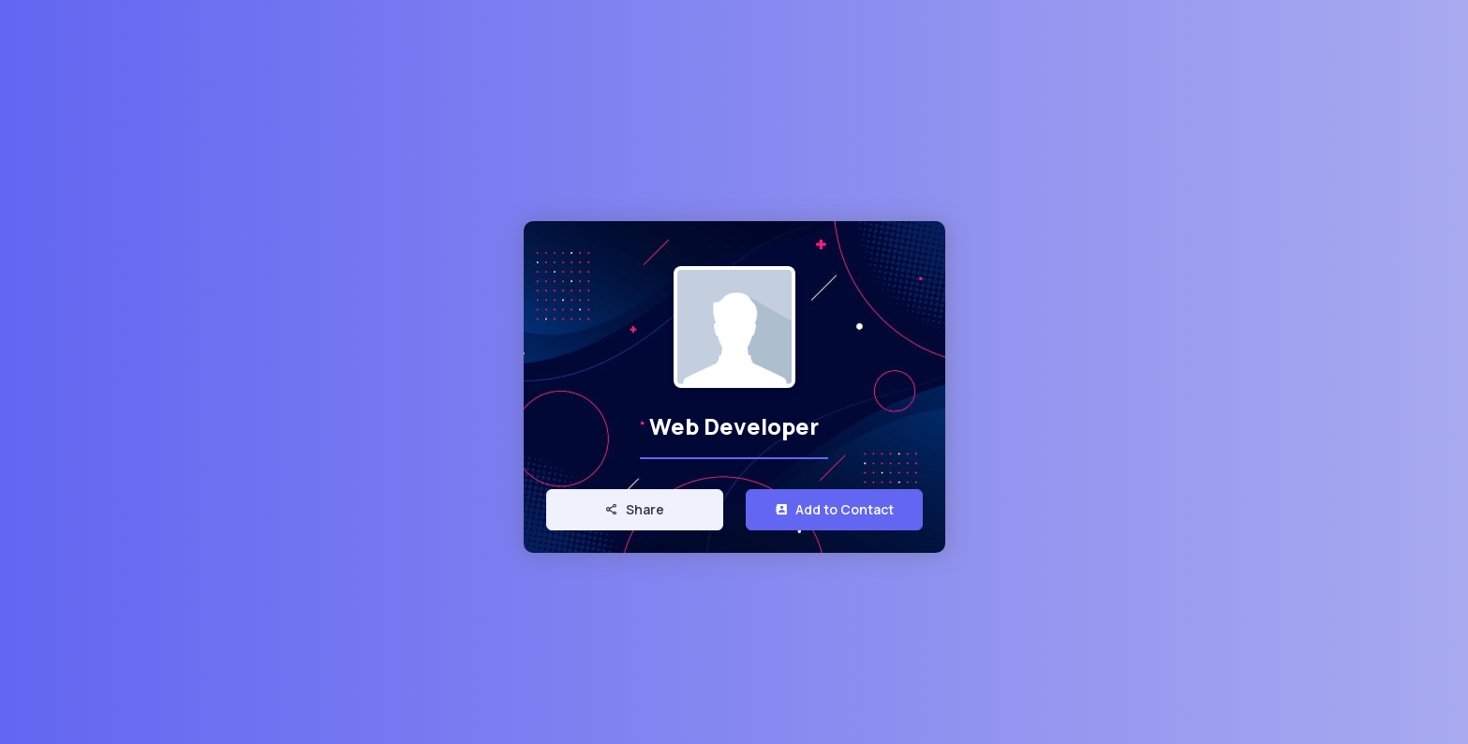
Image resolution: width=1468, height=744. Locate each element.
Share (634, 509)
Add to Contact (834, 509)
